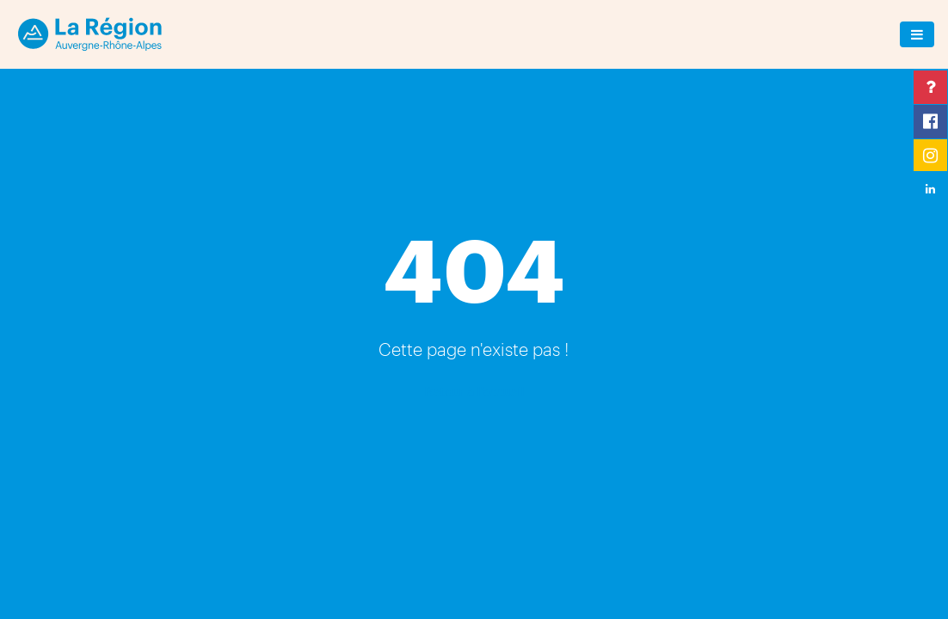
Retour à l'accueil (474, 391)
